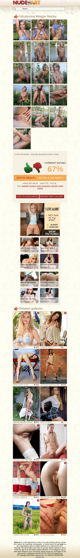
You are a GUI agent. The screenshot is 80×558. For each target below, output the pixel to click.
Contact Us (40, 557)
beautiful (25, 186)
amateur (32, 186)
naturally (54, 186)
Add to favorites (38, 314)
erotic (39, 186)
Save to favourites (27, 196)
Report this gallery (51, 196)
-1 (37, 167)
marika (40, 188)
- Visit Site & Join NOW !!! (40, 178)
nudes (60, 186)
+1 (28, 167)
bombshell (46, 186)
